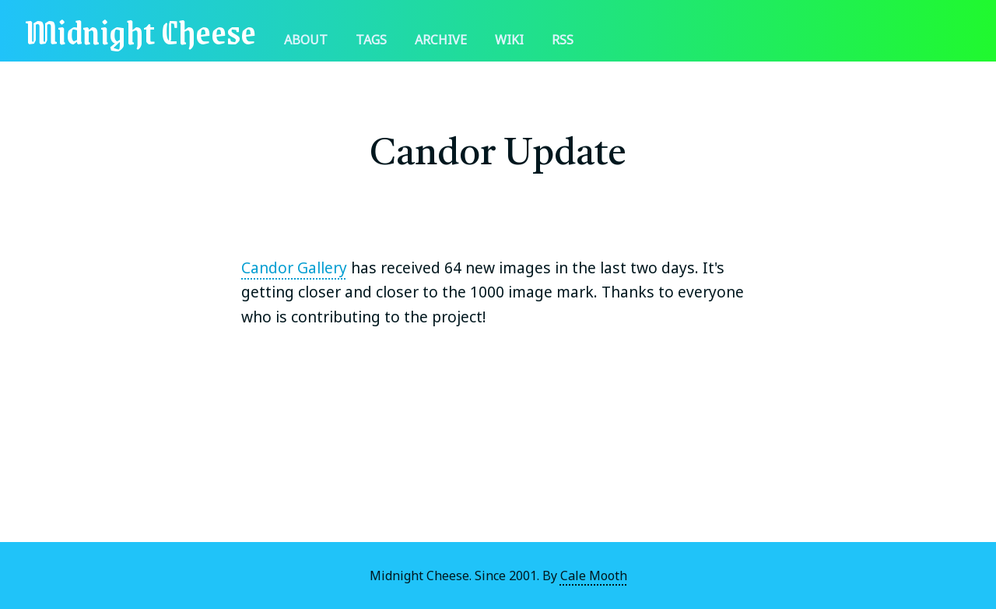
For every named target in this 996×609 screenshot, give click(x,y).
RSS (562, 39)
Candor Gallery (294, 267)
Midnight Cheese (140, 30)
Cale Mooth (593, 575)
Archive (441, 39)
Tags (371, 39)
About (306, 39)
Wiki (509, 39)
